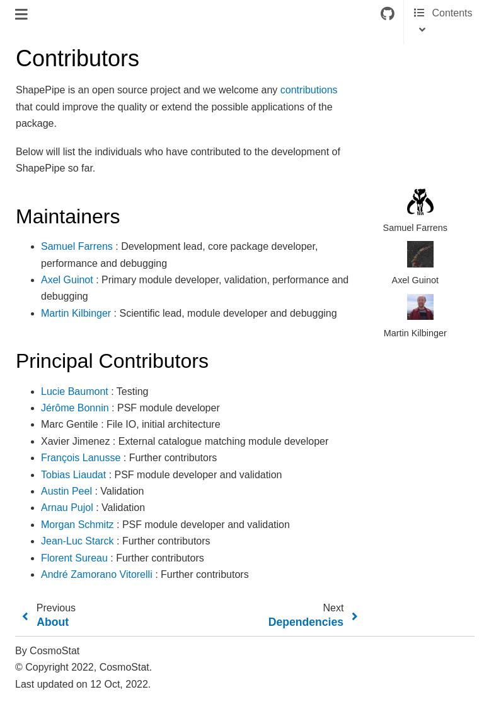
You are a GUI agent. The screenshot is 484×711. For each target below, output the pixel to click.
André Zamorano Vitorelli (97, 574)
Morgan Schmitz (77, 524)
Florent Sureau (74, 558)
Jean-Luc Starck (77, 541)
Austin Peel (66, 491)
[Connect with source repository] (387, 14)
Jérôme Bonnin (75, 408)
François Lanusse (80, 457)
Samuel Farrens (77, 246)
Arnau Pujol (67, 507)
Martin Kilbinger (76, 313)
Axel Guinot (67, 279)
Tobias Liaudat (73, 474)
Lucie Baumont (74, 391)
